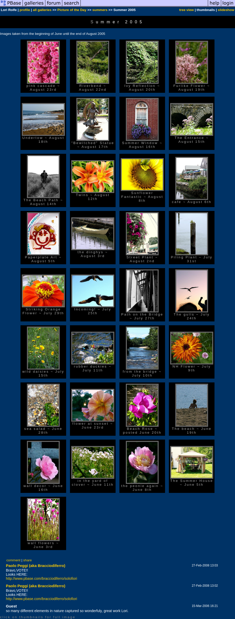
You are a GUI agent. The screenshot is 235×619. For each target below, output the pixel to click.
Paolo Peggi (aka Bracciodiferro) (35, 565)
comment (13, 560)
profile (24, 10)
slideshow (226, 10)
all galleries (42, 10)
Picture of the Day (71, 10)
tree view (186, 10)
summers (99, 10)
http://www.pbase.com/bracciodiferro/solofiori (41, 578)
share (27, 560)
